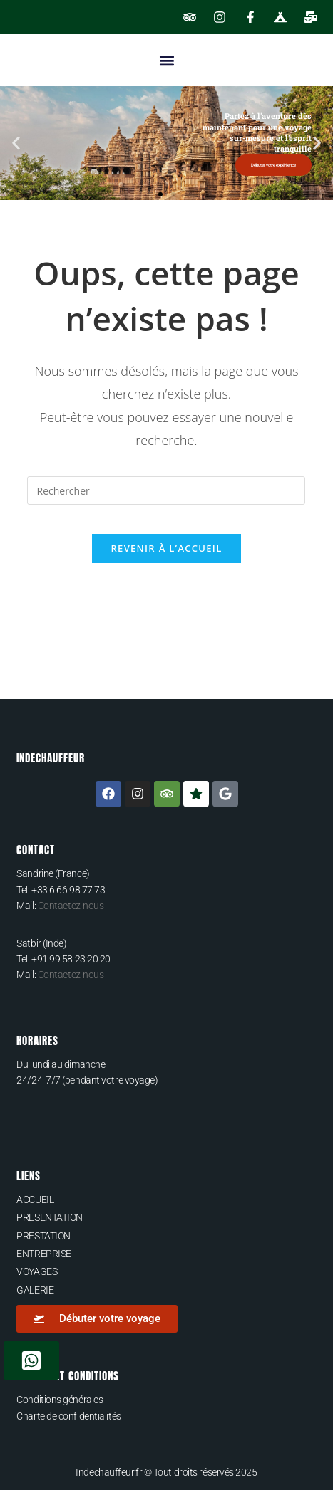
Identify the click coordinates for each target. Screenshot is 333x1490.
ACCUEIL (34, 1199)
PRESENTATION (49, 1217)
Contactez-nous (71, 905)
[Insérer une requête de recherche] (166, 490)
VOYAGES (36, 1271)
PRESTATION (43, 1236)
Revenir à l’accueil (166, 548)
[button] (166, 60)
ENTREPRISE (43, 1253)
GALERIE (34, 1290)
